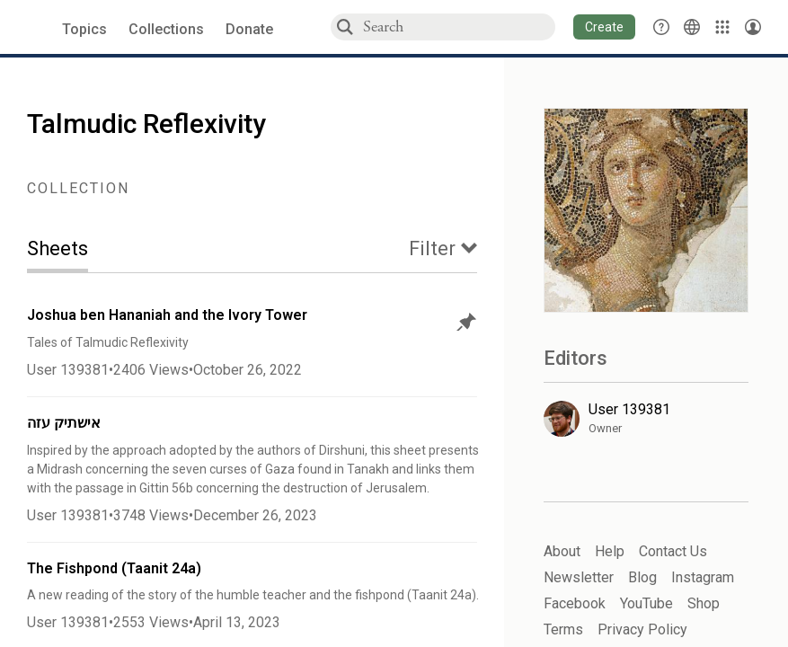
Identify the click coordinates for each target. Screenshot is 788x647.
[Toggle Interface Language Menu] (692, 27)
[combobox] (458, 26)
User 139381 (68, 369)
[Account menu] (753, 27)
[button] (604, 27)
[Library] (722, 27)
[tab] (71, 250)
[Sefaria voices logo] (35, 27)
